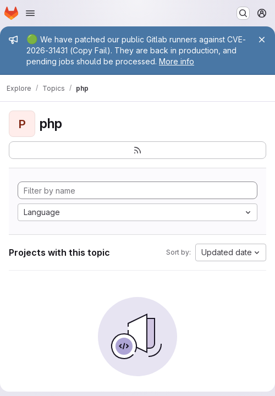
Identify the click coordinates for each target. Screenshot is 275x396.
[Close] (261, 39)
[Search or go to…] (243, 13)
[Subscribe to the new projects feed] (137, 150)
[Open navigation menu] (30, 13)
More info (176, 61)
